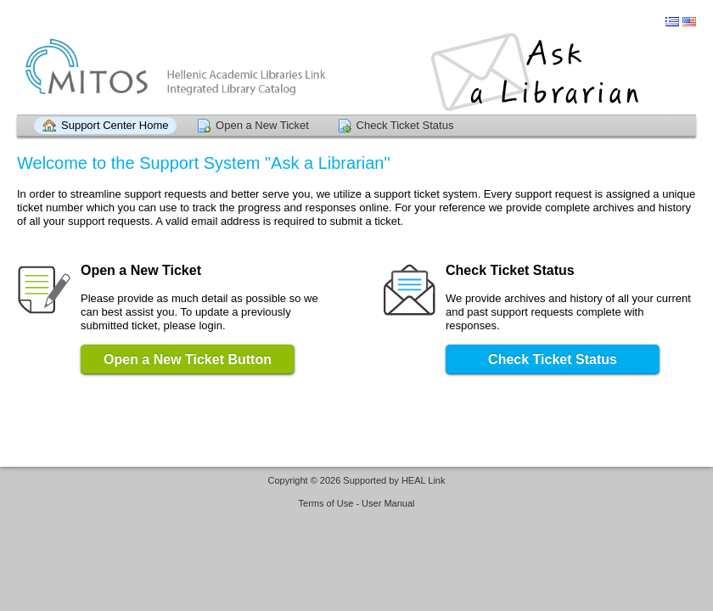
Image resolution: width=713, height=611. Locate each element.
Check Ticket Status (405, 125)
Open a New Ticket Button (188, 359)
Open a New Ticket (262, 125)
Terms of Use (326, 503)
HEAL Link (423, 480)
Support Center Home (114, 125)
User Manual (388, 503)
